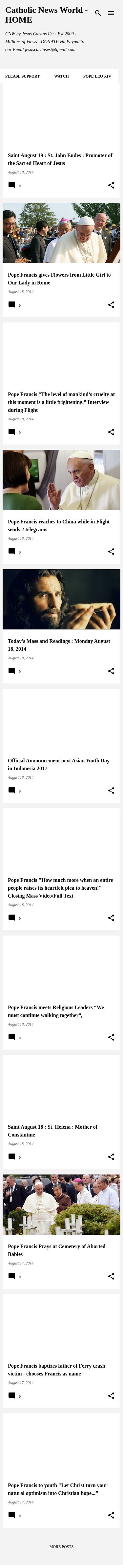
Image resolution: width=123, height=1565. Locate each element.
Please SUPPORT (22, 76)
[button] (111, 185)
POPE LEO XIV (97, 76)
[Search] (98, 13)
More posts (62, 1546)
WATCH (61, 76)
